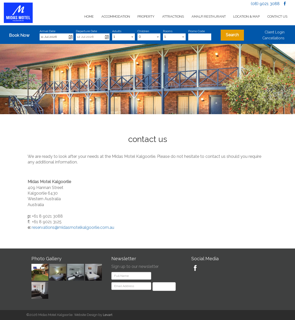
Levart (107, 315)
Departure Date (86, 31)
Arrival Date (47, 31)
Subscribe (164, 287)
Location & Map (246, 16)
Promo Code (196, 31)
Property (146, 16)
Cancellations (273, 38)
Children (143, 31)
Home (89, 16)
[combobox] (123, 36)
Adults (116, 31)
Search (232, 34)
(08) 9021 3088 (265, 3)
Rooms (167, 31)
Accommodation (115, 16)
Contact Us (277, 16)
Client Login (275, 32)
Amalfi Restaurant (209, 16)
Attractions (173, 16)
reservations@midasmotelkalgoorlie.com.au (73, 227)
